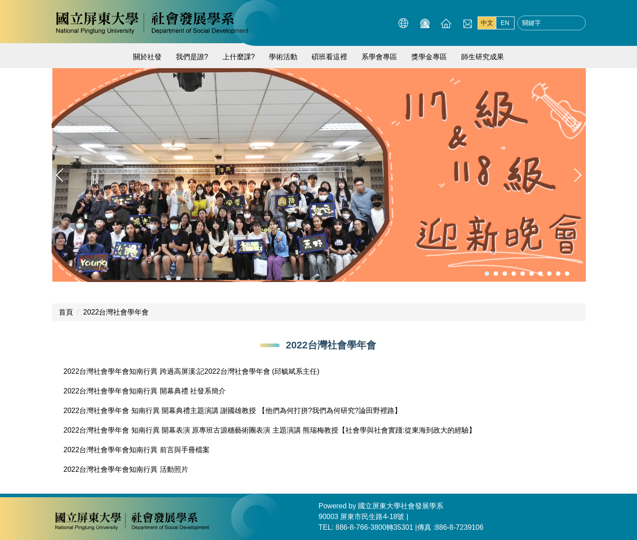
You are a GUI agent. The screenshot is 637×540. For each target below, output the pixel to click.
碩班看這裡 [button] (329, 57)
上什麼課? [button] (239, 57)
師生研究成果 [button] (482, 57)
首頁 (66, 312)
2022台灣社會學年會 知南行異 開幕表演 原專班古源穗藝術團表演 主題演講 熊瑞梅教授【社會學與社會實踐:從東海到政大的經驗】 (270, 430)
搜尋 (576, 23)
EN (505, 22)
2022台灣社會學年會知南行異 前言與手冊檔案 (137, 450)
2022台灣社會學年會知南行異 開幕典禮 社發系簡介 (145, 391)
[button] (63, 175)
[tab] (487, 274)
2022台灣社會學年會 (116, 312)
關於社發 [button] (147, 57)
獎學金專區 (429, 57)
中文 (487, 22)
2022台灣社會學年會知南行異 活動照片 (126, 469)
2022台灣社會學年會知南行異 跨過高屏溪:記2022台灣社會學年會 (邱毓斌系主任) (192, 371)
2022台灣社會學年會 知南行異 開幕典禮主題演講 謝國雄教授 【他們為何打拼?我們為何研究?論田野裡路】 (233, 410)
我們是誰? (192, 57)
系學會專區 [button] (379, 57)
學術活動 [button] (283, 57)
